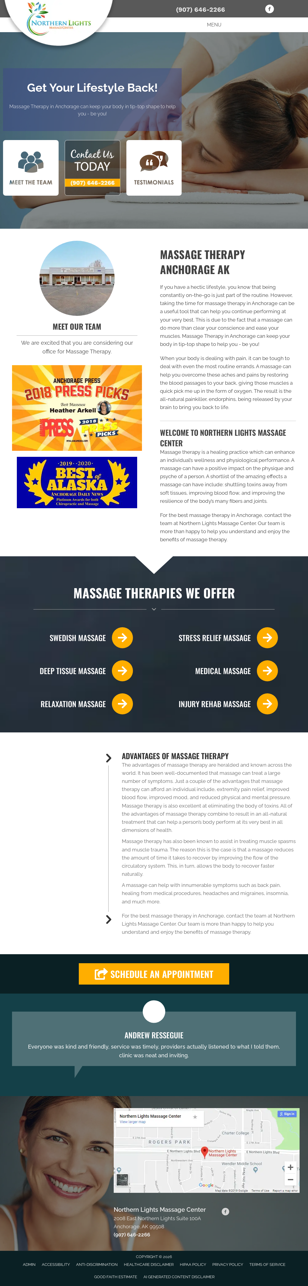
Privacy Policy (227, 1264)
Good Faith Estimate (115, 1277)
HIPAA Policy (193, 1264)
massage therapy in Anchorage (241, 303)
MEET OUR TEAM (77, 326)
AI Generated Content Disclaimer (178, 1277)
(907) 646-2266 (200, 9)
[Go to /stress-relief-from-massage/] (219, 637)
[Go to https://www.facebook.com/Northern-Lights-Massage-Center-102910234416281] (269, 10)
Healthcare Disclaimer (149, 1264)
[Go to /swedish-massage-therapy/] (72, 637)
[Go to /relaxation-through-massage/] (72, 703)
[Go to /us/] (77, 278)
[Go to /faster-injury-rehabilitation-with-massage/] (219, 703)
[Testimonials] (154, 1039)
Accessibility (56, 1264)
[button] (154, 974)
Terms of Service (267, 1264)
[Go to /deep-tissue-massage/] (72, 670)
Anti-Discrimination (97, 1264)
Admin (29, 1264)
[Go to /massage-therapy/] (219, 670)
